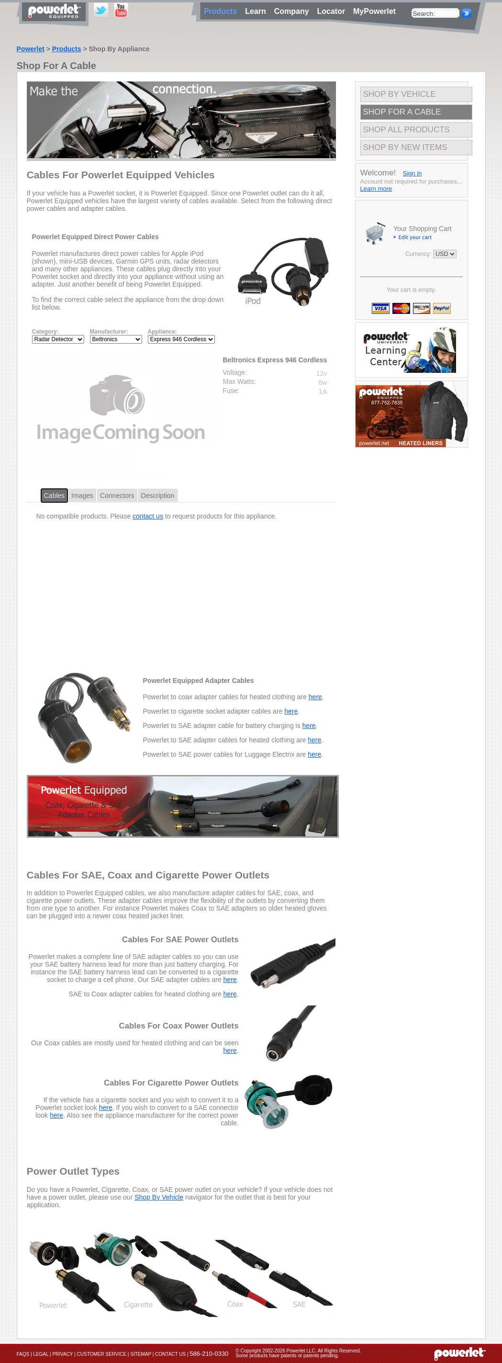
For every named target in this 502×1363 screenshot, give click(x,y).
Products (66, 49)
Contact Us (170, 1354)
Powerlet (31, 49)
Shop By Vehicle (158, 1197)
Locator (333, 11)
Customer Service (102, 1354)
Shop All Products (406, 129)
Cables (54, 495)
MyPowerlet (374, 11)
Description (158, 495)
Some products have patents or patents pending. (287, 1355)
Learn (257, 11)
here (315, 697)
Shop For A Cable (402, 111)
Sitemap (140, 1354)
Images (82, 495)
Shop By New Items (405, 147)
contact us (148, 516)
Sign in (412, 173)
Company (293, 11)
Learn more (376, 188)
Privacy (62, 1354)
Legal (40, 1354)
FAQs (23, 1354)
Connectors (117, 495)
